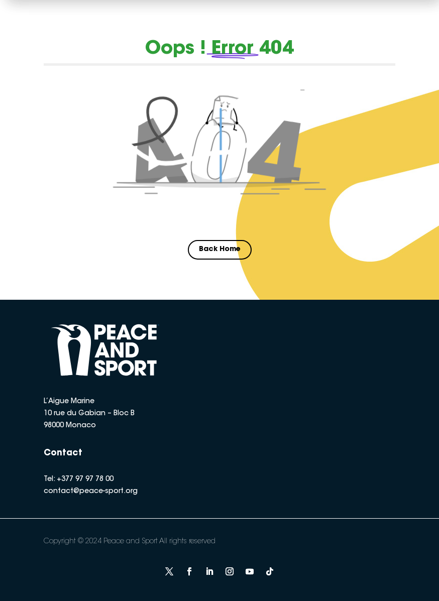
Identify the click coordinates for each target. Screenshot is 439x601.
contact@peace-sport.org (91, 491)
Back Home (220, 249)
